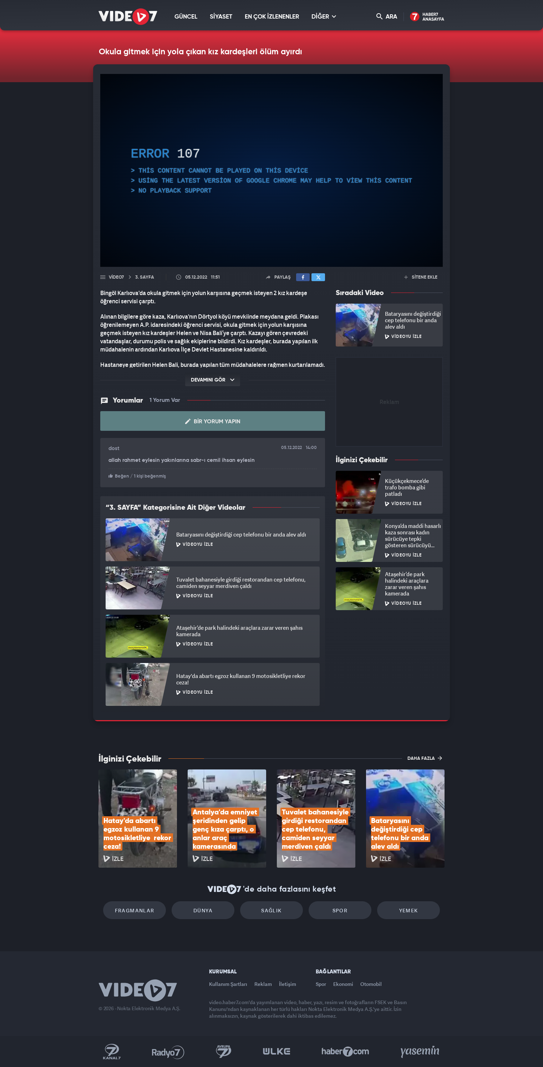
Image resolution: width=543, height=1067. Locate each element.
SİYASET (221, 17)
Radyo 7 (168, 1051)
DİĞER (323, 17)
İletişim (287, 984)
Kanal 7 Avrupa (224, 1051)
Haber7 (345, 1051)
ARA (386, 17)
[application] (271, 170)
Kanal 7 (112, 1051)
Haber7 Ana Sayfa (427, 17)
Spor (340, 910)
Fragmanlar (134, 910)
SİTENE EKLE (420, 277)
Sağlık (271, 910)
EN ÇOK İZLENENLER (272, 17)
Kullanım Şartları (228, 984)
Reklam (263, 984)
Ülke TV (276, 1051)
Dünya (203, 910)
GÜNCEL (185, 17)
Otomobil (371, 984)
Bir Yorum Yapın (212, 421)
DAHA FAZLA (424, 758)
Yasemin (421, 1051)
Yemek (408, 910)
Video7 (116, 277)
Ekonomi (343, 984)
